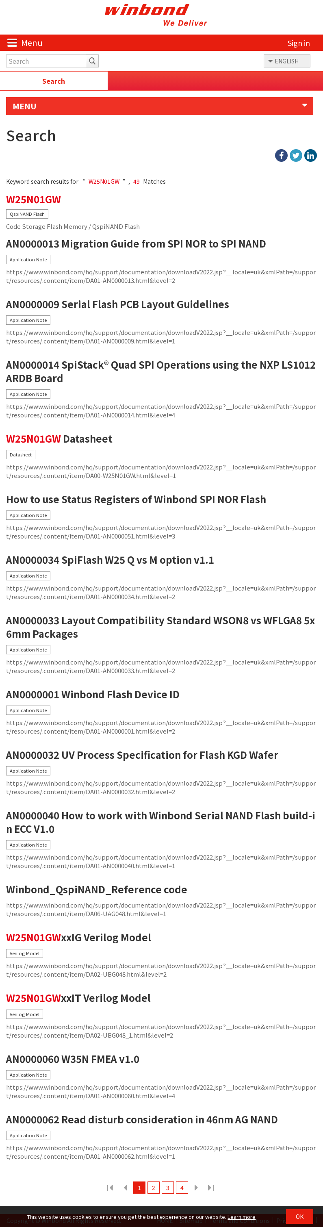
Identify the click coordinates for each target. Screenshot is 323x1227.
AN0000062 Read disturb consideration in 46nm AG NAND (142, 1119)
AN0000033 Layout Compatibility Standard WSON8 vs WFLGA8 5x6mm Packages (160, 627)
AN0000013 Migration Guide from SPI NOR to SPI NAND (136, 243)
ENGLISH (287, 61)
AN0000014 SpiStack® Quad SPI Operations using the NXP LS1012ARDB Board (161, 371)
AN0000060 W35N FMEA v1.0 (72, 1059)
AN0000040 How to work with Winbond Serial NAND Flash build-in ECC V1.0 (160, 822)
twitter (296, 155)
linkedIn (310, 155)
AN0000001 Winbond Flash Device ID (93, 694)
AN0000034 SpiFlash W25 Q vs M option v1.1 (110, 560)
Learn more (242, 1216)
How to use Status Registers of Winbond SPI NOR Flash (136, 499)
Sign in (299, 42)
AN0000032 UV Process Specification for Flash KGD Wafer (142, 755)
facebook (281, 155)
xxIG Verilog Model (78, 937)
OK (299, 1216)
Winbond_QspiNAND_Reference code (96, 889)
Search (53, 81)
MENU (25, 106)
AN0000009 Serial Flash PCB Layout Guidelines (117, 304)
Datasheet (59, 438)
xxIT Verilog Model (78, 998)
